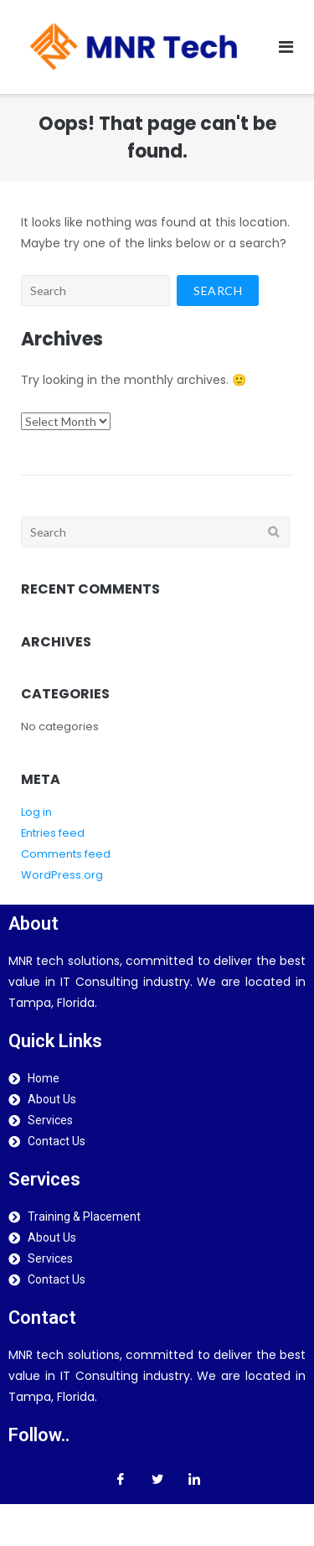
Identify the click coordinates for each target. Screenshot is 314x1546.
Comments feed (66, 854)
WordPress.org (62, 875)
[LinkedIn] (194, 1479)
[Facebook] (120, 1479)
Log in (36, 812)
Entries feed (53, 833)
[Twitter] (157, 1479)
